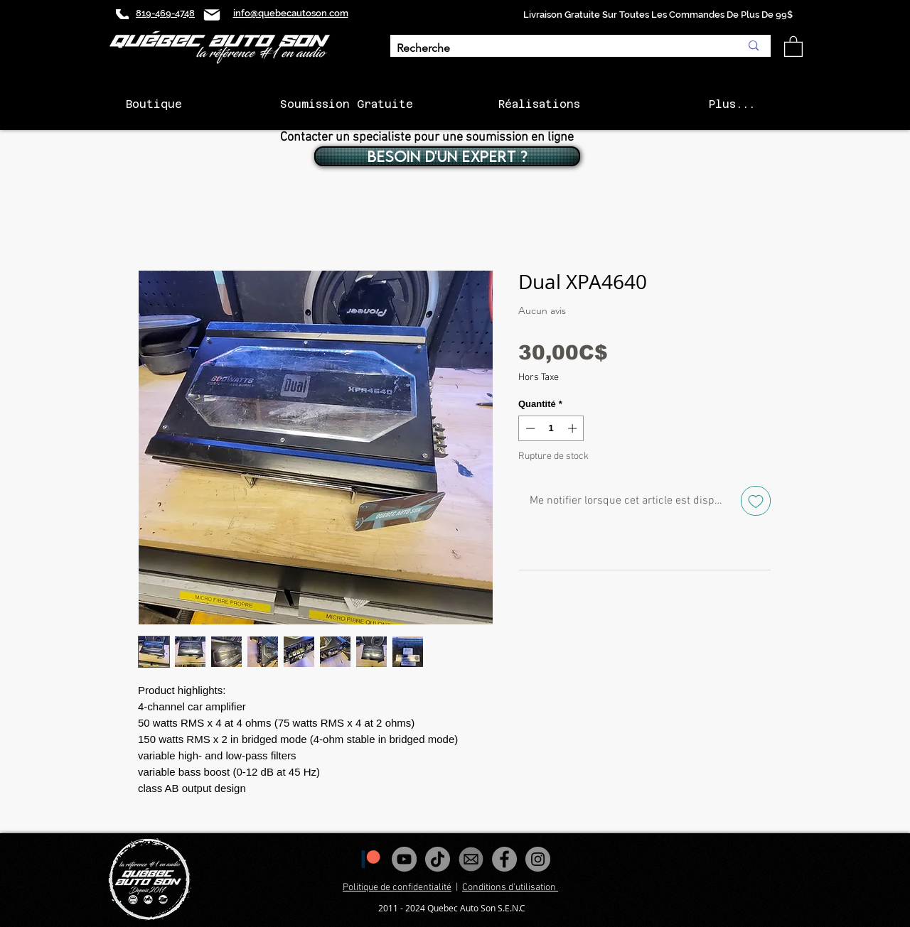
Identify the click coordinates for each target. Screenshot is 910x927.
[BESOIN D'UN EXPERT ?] (447, 156)
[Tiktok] (437, 859)
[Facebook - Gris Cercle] (504, 859)
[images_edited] (471, 859)
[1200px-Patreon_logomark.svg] (370, 859)
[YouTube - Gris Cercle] (404, 859)
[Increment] (573, 428)
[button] (793, 46)
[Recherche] (558, 49)
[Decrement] (528, 428)
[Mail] (211, 14)
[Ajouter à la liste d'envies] (756, 501)
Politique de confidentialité (397, 888)
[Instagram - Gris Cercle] (537, 859)
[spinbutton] (551, 428)
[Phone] (122, 14)
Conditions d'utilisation (510, 888)
